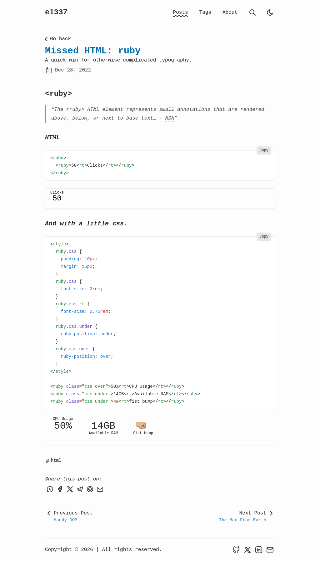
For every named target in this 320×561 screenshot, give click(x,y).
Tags (205, 12)
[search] (252, 12)
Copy (263, 150)
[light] (270, 12)
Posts (180, 12)
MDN (169, 118)
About (230, 12)
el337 (56, 12)
